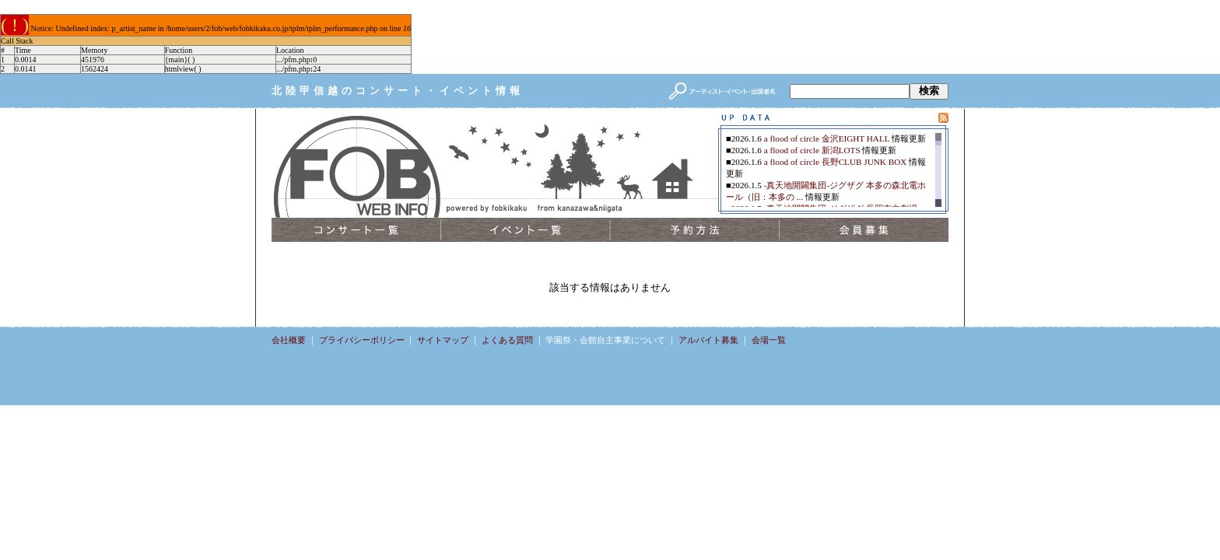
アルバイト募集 (708, 340)
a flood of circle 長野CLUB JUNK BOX (835, 161)
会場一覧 (769, 340)
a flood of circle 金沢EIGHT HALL (826, 138)
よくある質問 (507, 340)
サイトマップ (442, 340)
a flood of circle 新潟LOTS (812, 150)
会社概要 (289, 340)
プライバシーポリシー (362, 340)
